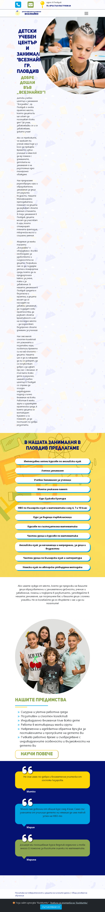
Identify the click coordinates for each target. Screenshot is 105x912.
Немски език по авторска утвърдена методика (52, 567)
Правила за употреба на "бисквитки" (69, 902)
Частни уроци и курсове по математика (52, 535)
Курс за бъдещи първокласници (52, 517)
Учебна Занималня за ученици (52, 480)
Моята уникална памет (52, 489)
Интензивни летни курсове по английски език (52, 461)
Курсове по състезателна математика (52, 526)
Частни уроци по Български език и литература (52, 558)
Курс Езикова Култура (52, 498)
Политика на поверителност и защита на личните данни (42, 893)
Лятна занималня (52, 470)
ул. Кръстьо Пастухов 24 (58, 6)
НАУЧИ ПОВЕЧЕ (37, 754)
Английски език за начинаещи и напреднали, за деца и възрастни (52, 547)
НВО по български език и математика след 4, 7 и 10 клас (52, 507)
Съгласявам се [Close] (51, 906)
